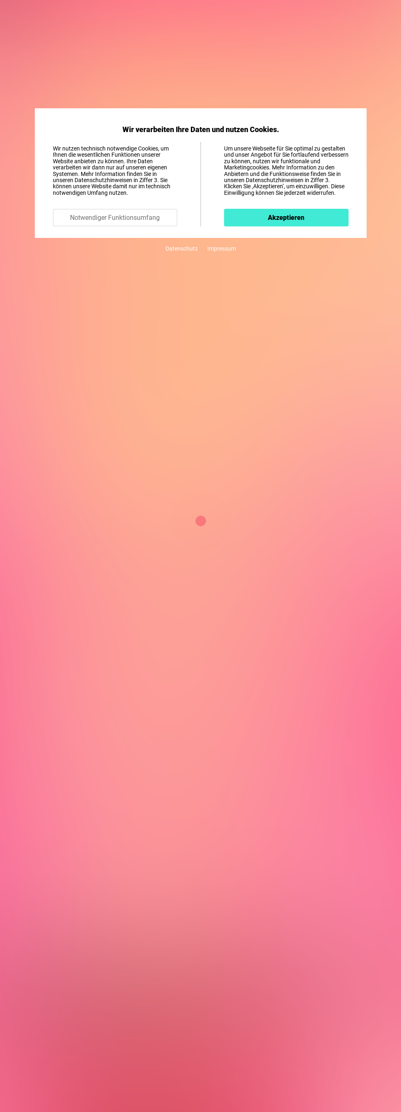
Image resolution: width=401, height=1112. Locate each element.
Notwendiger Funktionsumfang (115, 217)
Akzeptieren (286, 217)
